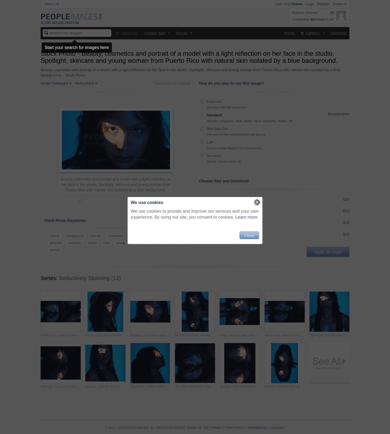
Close (249, 235)
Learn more (246, 217)
